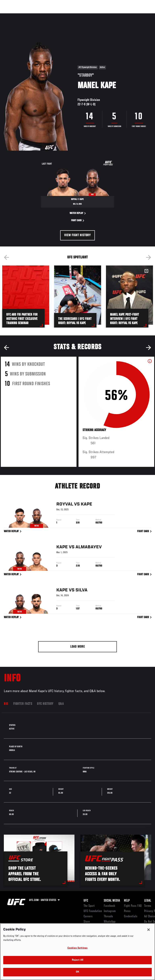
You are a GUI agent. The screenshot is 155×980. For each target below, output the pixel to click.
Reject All (77, 960)
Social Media (112, 901)
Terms (147, 906)
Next (148, 257)
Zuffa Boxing (112, 17)
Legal (147, 901)
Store (87, 922)
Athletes (46, 15)
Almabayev (88, 547)
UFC (86, 901)
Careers (88, 916)
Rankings (28, 15)
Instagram (110, 911)
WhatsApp (109, 922)
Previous (6, 257)
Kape (86, 504)
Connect (79, 15)
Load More (77, 647)
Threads (108, 916)
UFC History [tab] (45, 704)
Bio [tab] (6, 704)
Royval (64, 504)
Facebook (109, 906)
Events (11, 15)
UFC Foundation (93, 911)
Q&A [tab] (61, 704)
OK (77, 972)
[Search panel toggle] (142, 15)
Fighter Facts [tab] (22, 704)
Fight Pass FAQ (133, 906)
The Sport (89, 906)
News (62, 15)
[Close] (148, 929)
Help (127, 901)
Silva (81, 590)
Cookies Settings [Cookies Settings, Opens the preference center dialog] (77, 948)
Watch (95, 15)
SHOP (130, 15)
